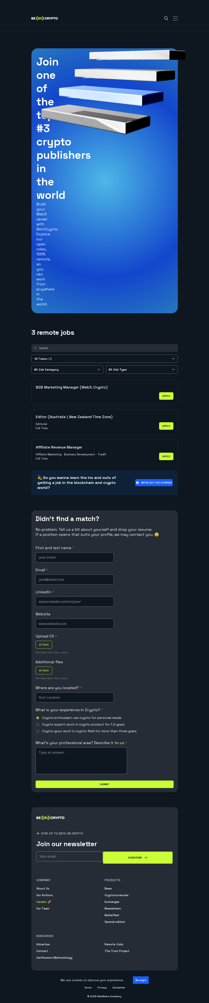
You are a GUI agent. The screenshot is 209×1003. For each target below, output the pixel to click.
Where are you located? (59, 687)
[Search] (166, 18)
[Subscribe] (138, 857)
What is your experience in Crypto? (69, 709)
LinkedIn (45, 592)
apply (166, 396)
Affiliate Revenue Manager (59, 447)
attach (44, 644)
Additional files (49, 662)
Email (42, 569)
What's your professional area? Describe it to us (81, 742)
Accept (140, 980)
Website (43, 614)
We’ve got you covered (154, 482)
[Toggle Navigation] (175, 18)
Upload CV (46, 636)
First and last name (55, 547)
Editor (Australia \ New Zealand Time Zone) (74, 416)
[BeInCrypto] (50, 823)
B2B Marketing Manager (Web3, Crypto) (72, 387)
